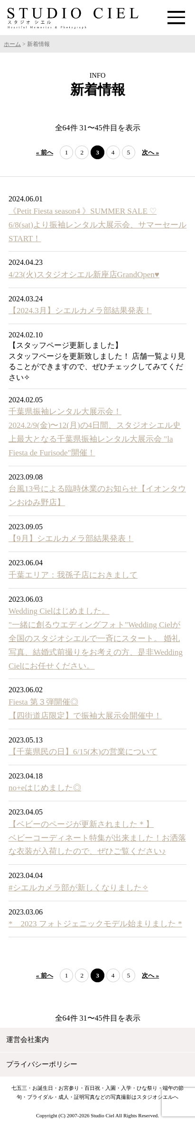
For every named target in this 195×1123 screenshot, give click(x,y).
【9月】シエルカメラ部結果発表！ (71, 538)
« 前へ (44, 152)
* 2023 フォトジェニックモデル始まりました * (95, 923)
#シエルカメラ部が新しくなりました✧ (79, 887)
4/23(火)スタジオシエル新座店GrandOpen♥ (84, 274)
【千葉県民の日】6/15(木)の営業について (83, 751)
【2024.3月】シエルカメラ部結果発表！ (80, 310)
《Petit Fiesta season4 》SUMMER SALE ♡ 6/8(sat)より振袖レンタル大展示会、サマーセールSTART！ (97, 225)
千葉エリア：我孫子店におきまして (73, 575)
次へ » (150, 152)
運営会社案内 (27, 1039)
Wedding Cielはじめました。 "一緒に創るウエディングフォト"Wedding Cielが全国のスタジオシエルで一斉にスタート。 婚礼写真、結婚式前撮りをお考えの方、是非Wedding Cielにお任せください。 (96, 638)
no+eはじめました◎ (45, 787)
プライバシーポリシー (41, 1064)
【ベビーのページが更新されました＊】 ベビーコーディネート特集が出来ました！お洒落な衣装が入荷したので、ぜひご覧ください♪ (97, 838)
